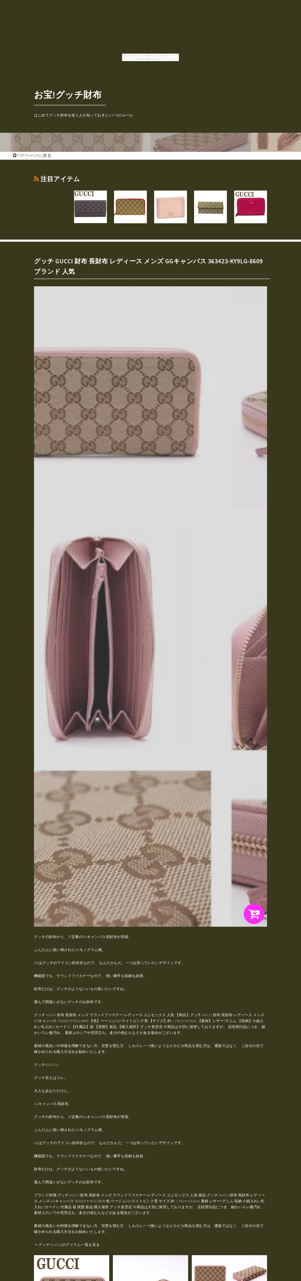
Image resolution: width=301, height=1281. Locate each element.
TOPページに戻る (32, 155)
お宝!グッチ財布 (68, 94)
